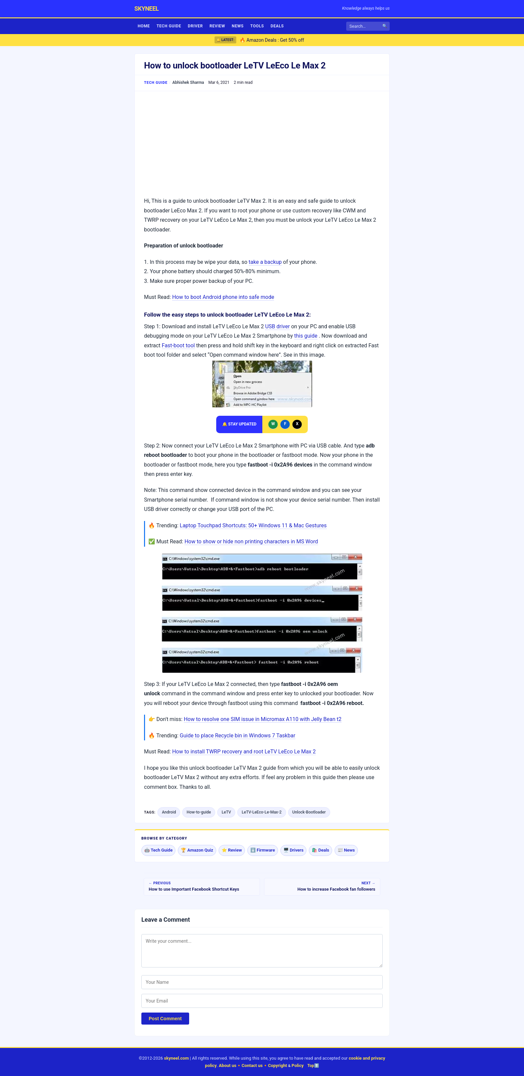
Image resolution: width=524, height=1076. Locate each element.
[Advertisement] (262, 143)
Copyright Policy (286, 1065)
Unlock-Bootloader (309, 812)
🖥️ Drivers (293, 850)
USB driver (277, 326)
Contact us (252, 1065)
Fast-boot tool (178, 345)
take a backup (265, 262)
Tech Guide (168, 26)
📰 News (346, 850)
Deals (277, 26)
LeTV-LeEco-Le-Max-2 (261, 812)
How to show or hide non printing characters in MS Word (251, 541)
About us (227, 1065)
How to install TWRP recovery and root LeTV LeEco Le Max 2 (244, 751)
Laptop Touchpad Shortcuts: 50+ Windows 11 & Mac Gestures (253, 525)
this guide (305, 336)
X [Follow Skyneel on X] (297, 423)
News (238, 26)
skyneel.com (176, 1058)
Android (169, 812)
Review (217, 26)
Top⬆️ (313, 1065)
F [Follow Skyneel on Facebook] (285, 423)
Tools (257, 26)
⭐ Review (232, 850)
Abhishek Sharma (188, 82)
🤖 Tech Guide (158, 850)
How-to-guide (198, 812)
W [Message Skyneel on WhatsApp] (273, 423)
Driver (195, 26)
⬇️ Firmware (262, 850)
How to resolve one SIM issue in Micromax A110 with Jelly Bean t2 (263, 719)
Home (144, 26)
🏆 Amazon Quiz (197, 850)
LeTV (226, 812)
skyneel (146, 8)
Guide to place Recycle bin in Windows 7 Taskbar (237, 735)
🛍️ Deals (320, 850)
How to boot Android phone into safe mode (223, 297)
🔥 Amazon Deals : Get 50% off (272, 40)
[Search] (365, 26)
